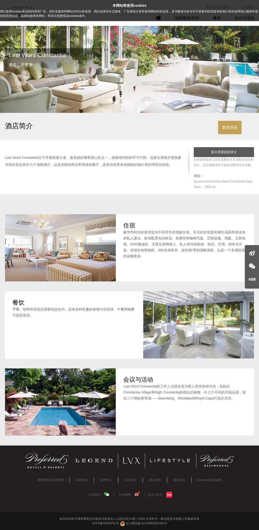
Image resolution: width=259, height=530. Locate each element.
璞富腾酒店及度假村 (51, 480)
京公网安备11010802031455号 (143, 523)
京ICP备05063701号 (105, 523)
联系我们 (82, 480)
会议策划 (130, 480)
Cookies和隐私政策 (209, 480)
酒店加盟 (155, 480)
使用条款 (179, 480)
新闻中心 (106, 480)
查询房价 (230, 127)
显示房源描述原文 (224, 152)
